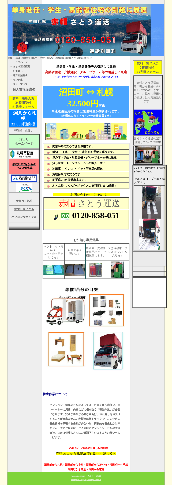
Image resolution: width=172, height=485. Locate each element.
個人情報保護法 (24, 89)
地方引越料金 (20, 75)
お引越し (18, 71)
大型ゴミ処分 (24, 201)
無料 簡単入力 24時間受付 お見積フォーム (23, 103)
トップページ (20, 62)
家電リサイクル (24, 209)
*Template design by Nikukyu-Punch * (86, 480)
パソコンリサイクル (24, 216)
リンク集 (18, 79)
